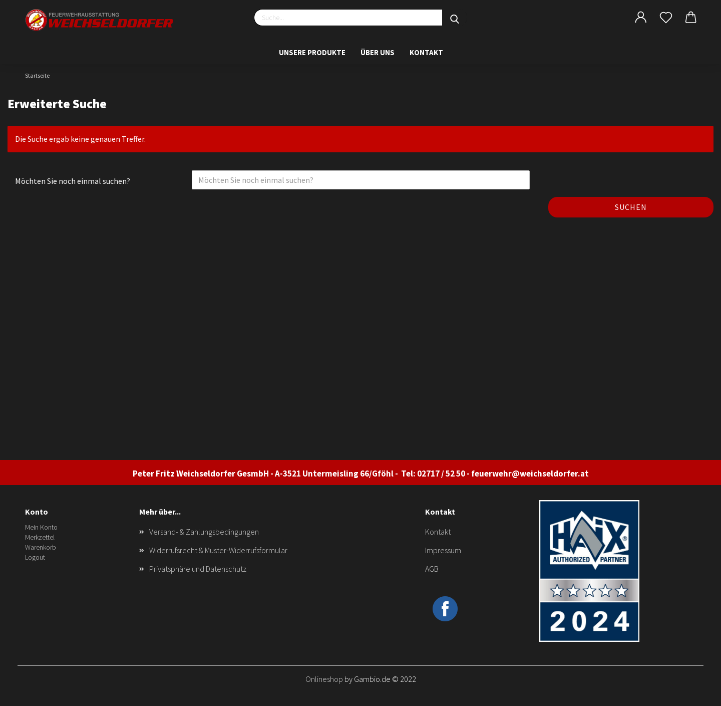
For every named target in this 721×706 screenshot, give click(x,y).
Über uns (377, 52)
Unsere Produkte (312, 52)
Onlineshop (324, 679)
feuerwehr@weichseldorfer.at (530, 473)
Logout (35, 557)
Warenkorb (40, 547)
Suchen (631, 207)
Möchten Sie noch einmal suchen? (72, 181)
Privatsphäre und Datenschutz (197, 569)
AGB (432, 569)
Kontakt (426, 52)
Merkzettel (40, 537)
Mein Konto (41, 527)
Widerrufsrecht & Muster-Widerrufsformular (218, 550)
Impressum (443, 550)
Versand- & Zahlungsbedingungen (204, 532)
